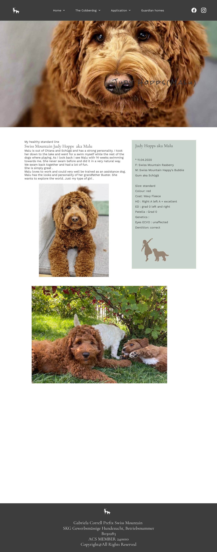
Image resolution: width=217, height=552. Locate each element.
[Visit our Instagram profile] (203, 10)
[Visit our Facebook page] (194, 10)
